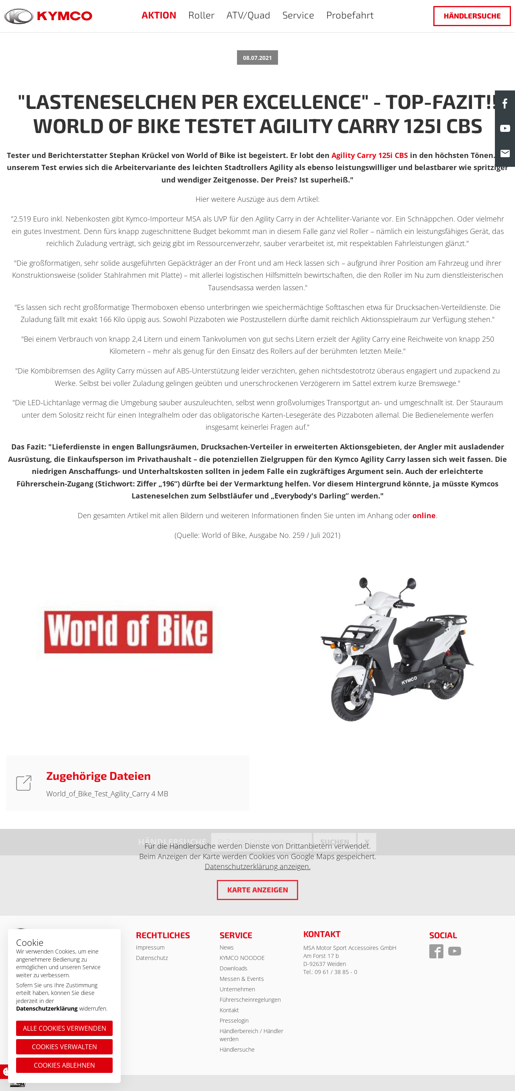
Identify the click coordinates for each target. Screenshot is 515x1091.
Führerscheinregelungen (250, 999)
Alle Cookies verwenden (64, 1028)
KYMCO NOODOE (242, 958)
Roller (201, 15)
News (227, 947)
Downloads (233, 968)
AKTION (159, 15)
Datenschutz (152, 958)
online (424, 515)
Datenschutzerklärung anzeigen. (258, 866)
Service (298, 15)
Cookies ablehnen (64, 1065)
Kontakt (229, 1010)
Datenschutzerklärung (47, 1008)
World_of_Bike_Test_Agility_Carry (98, 793)
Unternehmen (237, 989)
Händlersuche (472, 15)
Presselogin (234, 1020)
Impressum (150, 947)
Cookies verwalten (64, 1046)
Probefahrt (350, 15)
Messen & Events (242, 978)
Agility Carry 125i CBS (370, 155)
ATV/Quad (248, 15)
